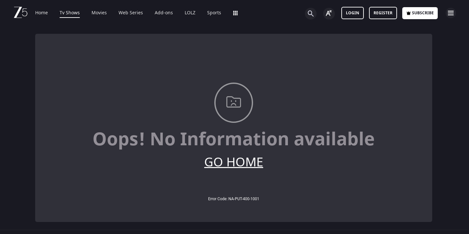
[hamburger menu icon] (451, 13)
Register (383, 13)
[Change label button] (329, 14)
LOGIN (352, 13)
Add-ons (164, 13)
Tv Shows (70, 13)
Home (41, 13)
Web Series (131, 13)
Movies (99, 13)
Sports (214, 13)
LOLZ (190, 13)
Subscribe (420, 13)
